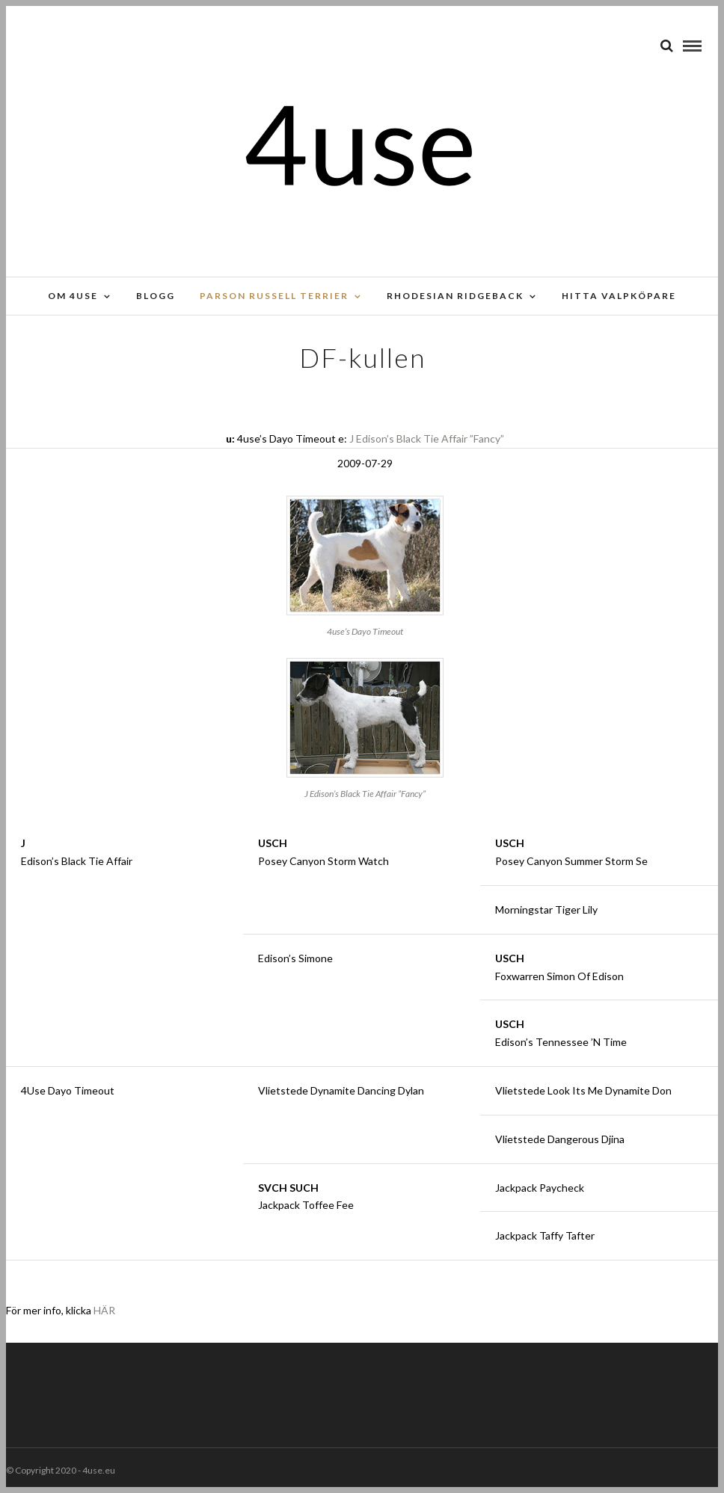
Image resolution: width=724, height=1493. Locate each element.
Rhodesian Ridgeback (455, 295)
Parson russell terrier (274, 295)
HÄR (104, 1310)
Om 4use (73, 295)
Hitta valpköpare (619, 295)
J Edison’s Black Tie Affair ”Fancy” (426, 438)
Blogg (155, 295)
